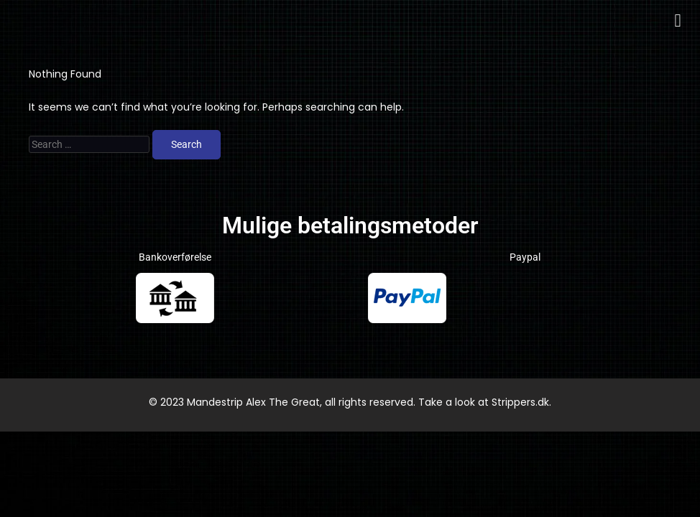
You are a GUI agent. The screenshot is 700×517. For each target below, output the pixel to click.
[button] (678, 20)
